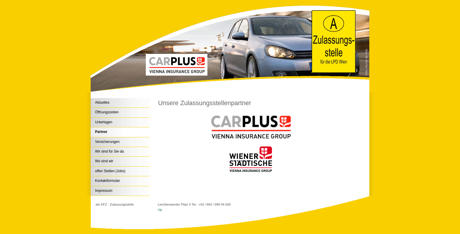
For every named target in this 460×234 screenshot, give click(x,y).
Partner (101, 132)
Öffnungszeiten (107, 112)
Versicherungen (107, 142)
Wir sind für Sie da (109, 151)
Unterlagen (103, 122)
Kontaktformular (107, 181)
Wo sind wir (104, 161)
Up (160, 209)
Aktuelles (102, 102)
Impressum (103, 191)
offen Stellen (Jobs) (110, 171)
